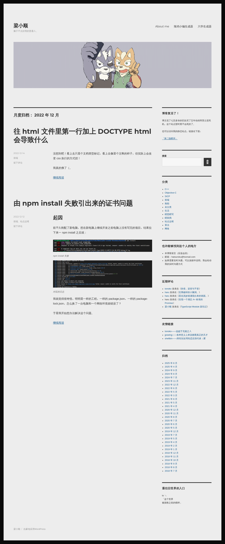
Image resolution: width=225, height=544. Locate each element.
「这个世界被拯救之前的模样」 (172, 501)
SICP (167, 196)
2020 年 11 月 (171, 413)
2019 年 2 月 (171, 446)
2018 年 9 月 (171, 464)
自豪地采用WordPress (34, 529)
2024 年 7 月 (171, 377)
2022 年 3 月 (171, 395)
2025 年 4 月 (171, 367)
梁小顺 (21, 26)
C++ (167, 189)
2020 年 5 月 (171, 428)
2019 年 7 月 (171, 435)
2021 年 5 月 (171, 402)
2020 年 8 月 (171, 417)
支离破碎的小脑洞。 (189, 292)
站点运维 (24, 221)
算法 (167, 225)
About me (162, 26)
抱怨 (167, 203)
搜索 (164, 156)
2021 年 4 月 (171, 406)
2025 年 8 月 (171, 363)
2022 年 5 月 (171, 392)
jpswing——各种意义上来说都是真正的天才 (186, 335)
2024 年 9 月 (171, 370)
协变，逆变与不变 (190, 289)
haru (167, 292)
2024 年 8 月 (171, 374)
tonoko (168, 289)
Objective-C (170, 193)
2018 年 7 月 (171, 471)
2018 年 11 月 (171, 456)
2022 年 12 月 (171, 385)
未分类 (168, 207)
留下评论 (18, 162)
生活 (167, 211)
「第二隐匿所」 (170, 138)
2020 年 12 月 (171, 410)
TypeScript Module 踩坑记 (194, 307)
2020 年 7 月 (171, 420)
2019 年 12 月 (171, 431)
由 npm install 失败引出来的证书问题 (73, 203)
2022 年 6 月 (171, 388)
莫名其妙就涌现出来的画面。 (193, 296)
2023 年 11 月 (171, 381)
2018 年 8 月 (171, 467)
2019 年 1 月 (171, 449)
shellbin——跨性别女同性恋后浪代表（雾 (185, 338)
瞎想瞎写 (169, 214)
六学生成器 (204, 26)
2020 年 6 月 (171, 424)
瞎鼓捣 (168, 218)
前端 (16, 158)
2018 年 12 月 (171, 453)
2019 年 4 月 (171, 442)
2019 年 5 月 (171, 438)
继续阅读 (58, 177)
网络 (167, 229)
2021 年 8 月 (171, 399)
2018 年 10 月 (171, 460)
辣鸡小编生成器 (183, 26)
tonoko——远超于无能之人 (178, 331)
